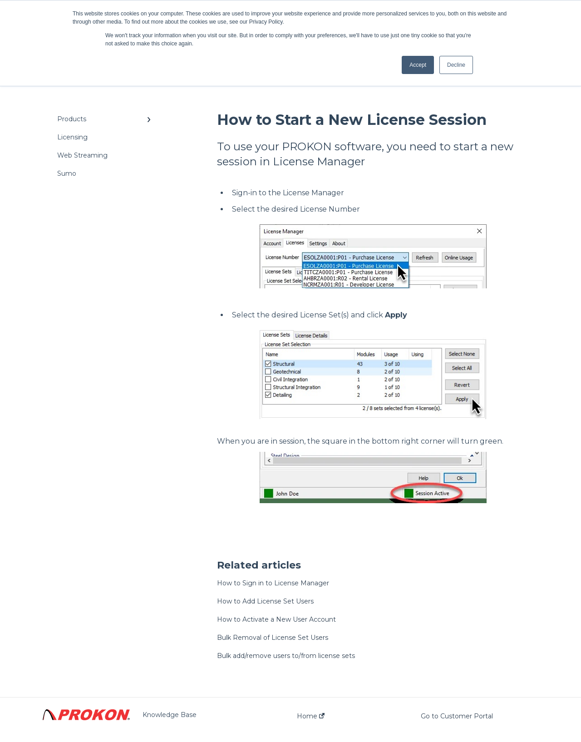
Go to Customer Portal (457, 716)
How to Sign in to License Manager (273, 583)
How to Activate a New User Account (276, 619)
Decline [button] (456, 65)
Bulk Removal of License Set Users (272, 637)
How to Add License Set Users (265, 601)
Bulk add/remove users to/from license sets (286, 656)
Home (311, 716)
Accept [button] (417, 65)
